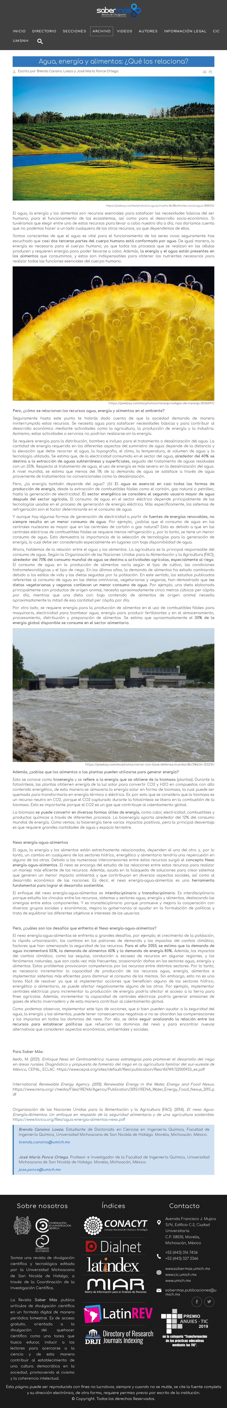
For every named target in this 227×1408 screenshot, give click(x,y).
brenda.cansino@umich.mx (44, 1142)
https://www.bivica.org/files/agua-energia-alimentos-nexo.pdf (69, 1120)
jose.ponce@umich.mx (40, 1170)
